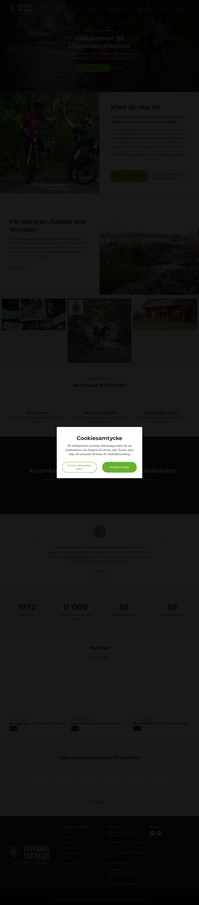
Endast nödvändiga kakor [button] (79, 467)
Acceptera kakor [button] (120, 467)
